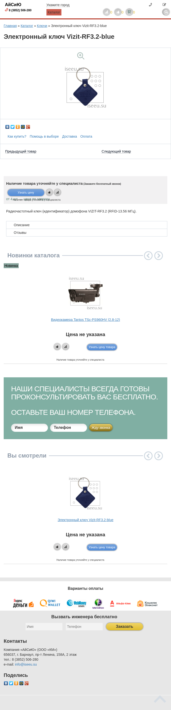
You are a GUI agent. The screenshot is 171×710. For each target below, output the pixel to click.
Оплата (86, 136)
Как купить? (17, 136)
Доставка (69, 136)
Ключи (42, 26)
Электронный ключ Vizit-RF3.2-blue (86, 520)
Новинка (11, 266)
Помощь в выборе (44, 136)
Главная (10, 26)
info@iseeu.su (26, 664)
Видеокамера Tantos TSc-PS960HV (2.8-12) (85, 320)
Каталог (54, 12)
